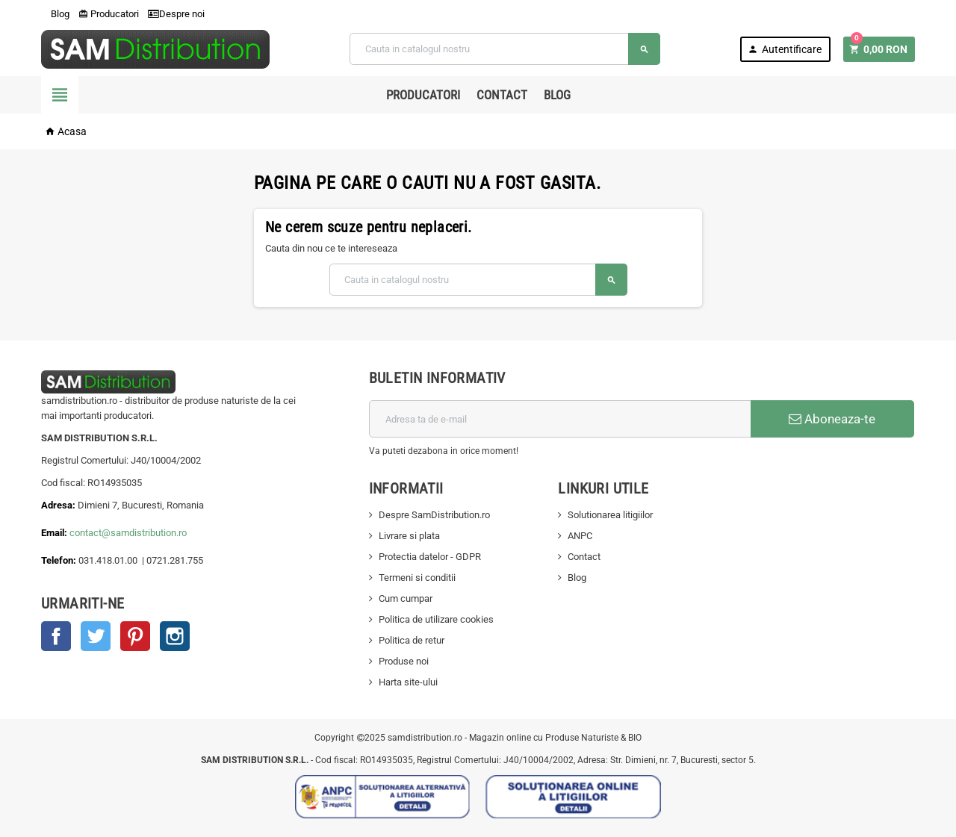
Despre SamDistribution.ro (434, 514)
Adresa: (59, 505)
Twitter (96, 636)
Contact (502, 94)
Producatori (108, 13)
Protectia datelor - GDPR (430, 556)
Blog (55, 13)
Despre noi (176, 13)
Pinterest (135, 636)
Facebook (56, 636)
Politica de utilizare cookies (436, 619)
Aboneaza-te (832, 418)
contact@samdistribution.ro (128, 532)
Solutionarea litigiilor (610, 514)
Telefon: (58, 560)
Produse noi (404, 661)
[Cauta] (505, 49)
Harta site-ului (408, 682)
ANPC (580, 535)
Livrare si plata (409, 535)
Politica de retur (411, 640)
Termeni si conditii (417, 577)
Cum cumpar (405, 598)
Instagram (175, 636)
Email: (55, 532)
